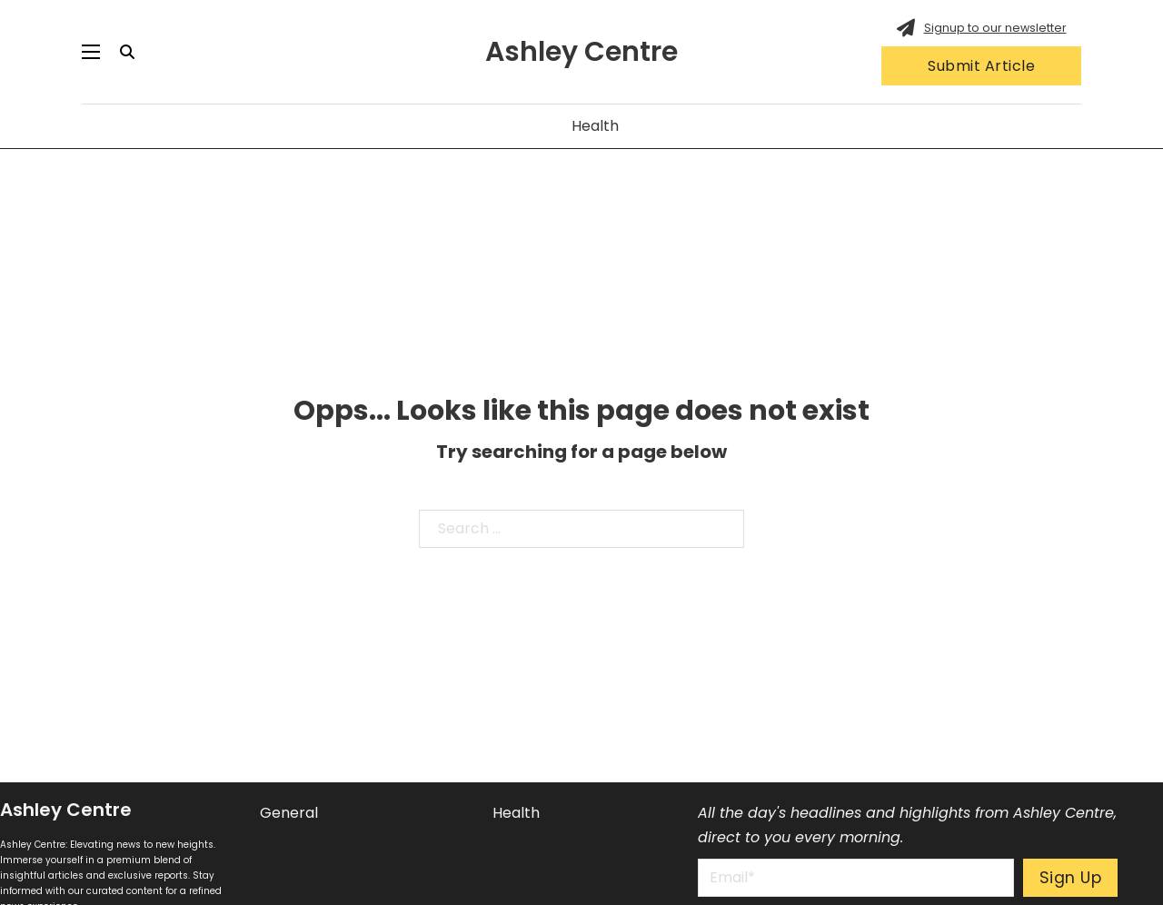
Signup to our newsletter (995, 27)
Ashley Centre (581, 51)
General (289, 812)
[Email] (856, 878)
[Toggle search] (127, 52)
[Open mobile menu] (91, 52)
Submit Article (981, 65)
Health (595, 125)
